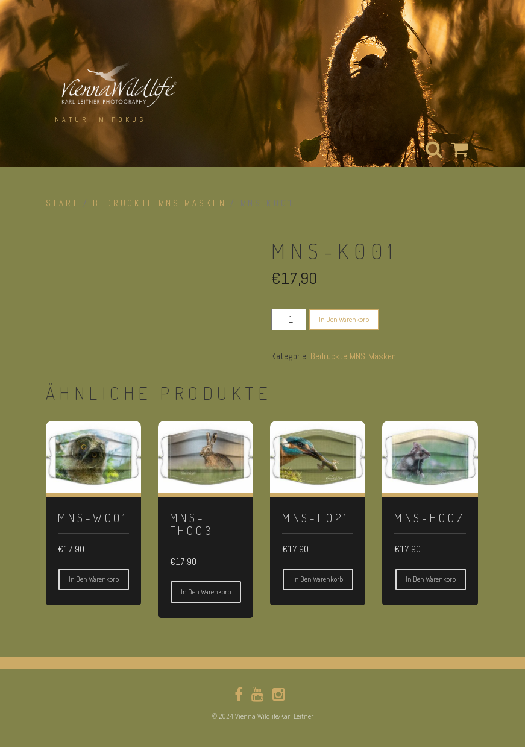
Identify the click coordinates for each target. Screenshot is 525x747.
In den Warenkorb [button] (94, 579)
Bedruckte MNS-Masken (160, 203)
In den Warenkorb (344, 319)
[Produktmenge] (288, 319)
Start (62, 203)
